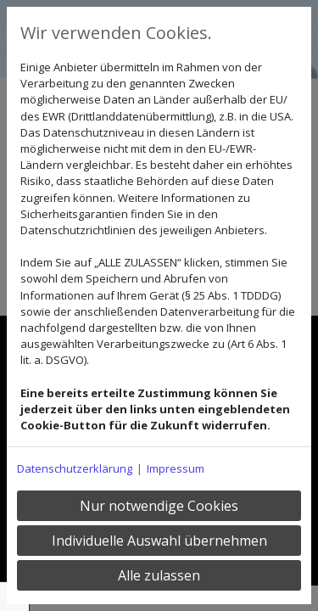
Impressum (175, 468)
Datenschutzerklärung (74, 468)
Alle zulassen (159, 575)
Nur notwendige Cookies (159, 505)
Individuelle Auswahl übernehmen (159, 540)
